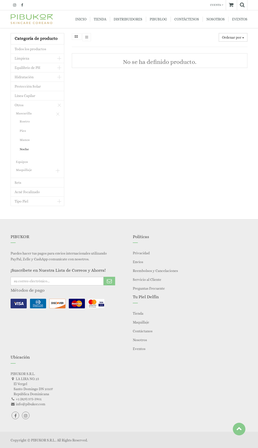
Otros (19, 105)
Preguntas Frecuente (149, 288)
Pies (23, 131)
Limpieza (22, 58)
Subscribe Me (109, 281)
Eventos (139, 349)
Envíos (138, 262)
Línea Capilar (25, 96)
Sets (18, 183)
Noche (24, 149)
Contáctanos (142, 331)
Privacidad (141, 253)
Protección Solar (28, 86)
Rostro (25, 121)
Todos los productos (30, 49)
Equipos (22, 162)
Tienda (138, 313)
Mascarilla (24, 113)
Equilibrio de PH (27, 68)
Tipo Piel (21, 201)
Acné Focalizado (27, 192)
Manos (25, 140)
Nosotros (140, 340)
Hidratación (24, 77)
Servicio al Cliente (147, 280)
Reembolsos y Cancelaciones (155, 271)
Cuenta (216, 5)
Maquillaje (24, 170)
